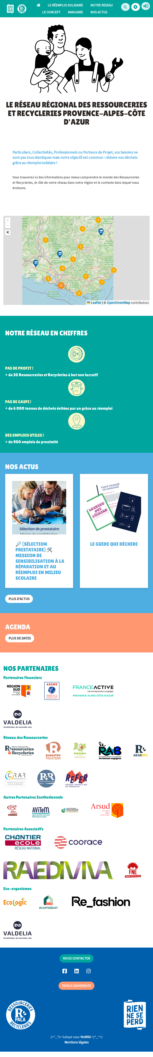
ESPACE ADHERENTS (76, 986)
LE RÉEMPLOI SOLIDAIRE (65, 5)
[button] (135, 7)
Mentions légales (76, 1042)
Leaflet (94, 302)
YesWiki (85, 1037)
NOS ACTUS (98, 12)
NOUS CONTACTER (76, 958)
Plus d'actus (19, 599)
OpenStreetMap (118, 302)
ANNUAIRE (75, 12)
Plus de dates (20, 638)
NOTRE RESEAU (101, 5)
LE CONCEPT (51, 12)
